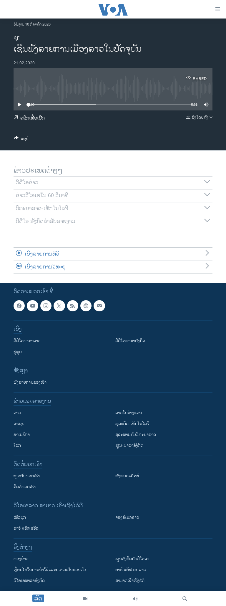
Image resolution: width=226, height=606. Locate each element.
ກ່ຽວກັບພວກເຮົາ (27, 476)
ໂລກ (17, 445)
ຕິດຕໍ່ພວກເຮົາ (25, 487)
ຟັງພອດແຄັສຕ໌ (127, 476)
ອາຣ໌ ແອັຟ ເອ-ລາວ (130, 570)
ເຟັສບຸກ (20, 517)
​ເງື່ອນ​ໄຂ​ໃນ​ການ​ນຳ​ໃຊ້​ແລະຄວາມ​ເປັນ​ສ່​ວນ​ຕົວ (50, 570)
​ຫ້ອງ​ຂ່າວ (21, 559)
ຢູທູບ (18, 352)
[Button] (21, 139)
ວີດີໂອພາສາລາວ (27, 341)
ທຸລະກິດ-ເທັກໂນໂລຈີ (132, 424)
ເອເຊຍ (19, 424)
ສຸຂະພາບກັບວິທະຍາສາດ (135, 435)
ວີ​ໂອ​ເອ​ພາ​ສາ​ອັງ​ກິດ (29, 581)
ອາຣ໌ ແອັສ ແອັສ (26, 528)
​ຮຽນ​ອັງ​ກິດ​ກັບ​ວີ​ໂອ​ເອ (132, 559)
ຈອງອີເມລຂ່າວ (127, 517)
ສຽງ (17, 37)
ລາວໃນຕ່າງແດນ (128, 413)
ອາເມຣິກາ (22, 435)
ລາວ (17, 413)
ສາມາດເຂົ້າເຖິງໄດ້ (129, 581)
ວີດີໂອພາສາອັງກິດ (130, 341)
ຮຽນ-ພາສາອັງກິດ (129, 445)
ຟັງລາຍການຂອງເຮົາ (30, 382)
